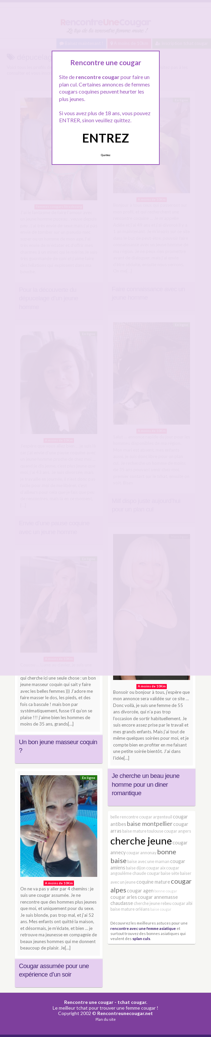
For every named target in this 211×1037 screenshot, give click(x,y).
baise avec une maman (148, 861)
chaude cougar (146, 873)
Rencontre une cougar (88, 1002)
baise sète (170, 873)
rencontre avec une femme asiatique (143, 928)
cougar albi (182, 903)
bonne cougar (165, 891)
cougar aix (155, 867)
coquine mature (153, 882)
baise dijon (136, 867)
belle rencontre (124, 816)
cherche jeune (141, 840)
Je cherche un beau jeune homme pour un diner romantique (145, 784)
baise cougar (161, 909)
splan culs (141, 938)
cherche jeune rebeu (153, 903)
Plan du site (106, 1019)
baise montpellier (150, 823)
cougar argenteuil (155, 816)
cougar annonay (141, 852)
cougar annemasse (158, 897)
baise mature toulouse (142, 831)
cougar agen (140, 890)
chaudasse (121, 903)
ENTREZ (105, 137)
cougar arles (123, 897)
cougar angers (177, 831)
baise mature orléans (130, 909)
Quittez (105, 155)
